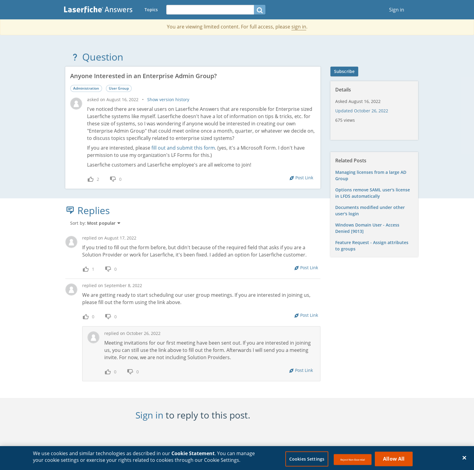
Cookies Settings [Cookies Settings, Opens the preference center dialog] (306, 461)
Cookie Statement (193, 455)
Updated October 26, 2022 (361, 111)
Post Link (304, 177)
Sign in (396, 9)
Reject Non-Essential (352, 461)
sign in (298, 26)
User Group (119, 88)
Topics (151, 9)
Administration (86, 88)
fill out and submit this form (183, 147)
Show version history (168, 99)
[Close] (464, 459)
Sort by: (95, 223)
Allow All (393, 460)
